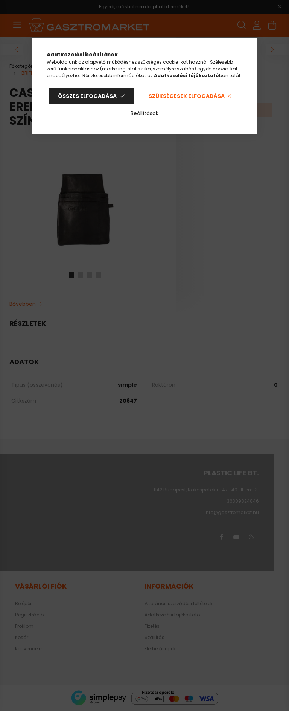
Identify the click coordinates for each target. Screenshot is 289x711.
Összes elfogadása (87, 96)
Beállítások (144, 113)
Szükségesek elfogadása (187, 96)
